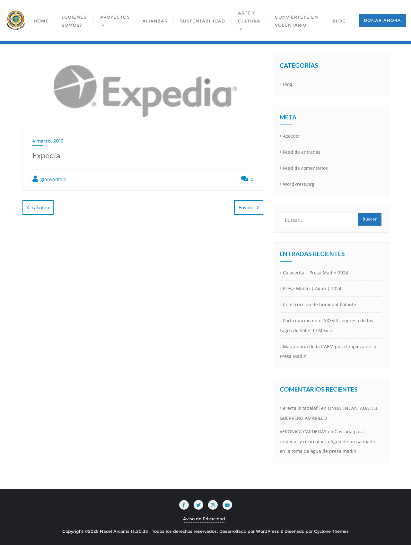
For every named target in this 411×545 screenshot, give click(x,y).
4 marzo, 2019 (48, 141)
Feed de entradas (301, 152)
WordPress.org (298, 184)
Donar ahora (382, 20)
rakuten (40, 207)
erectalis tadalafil (301, 408)
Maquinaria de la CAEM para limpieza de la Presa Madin (328, 351)
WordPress (267, 531)
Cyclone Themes (331, 531)
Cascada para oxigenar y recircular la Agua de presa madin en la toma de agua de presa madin (328, 441)
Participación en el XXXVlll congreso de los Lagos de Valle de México (326, 325)
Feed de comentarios (305, 168)
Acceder (291, 136)
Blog (287, 84)
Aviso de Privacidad (204, 518)
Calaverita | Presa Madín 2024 (315, 273)
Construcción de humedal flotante (319, 304)
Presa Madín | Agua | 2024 (312, 288)
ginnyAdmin (49, 179)
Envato (246, 207)
